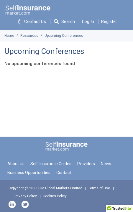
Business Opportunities (28, 172)
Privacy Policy (25, 196)
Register (109, 21)
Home (9, 36)
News (106, 163)
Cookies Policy (55, 196)
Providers (86, 163)
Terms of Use (99, 188)
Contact (63, 172)
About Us (15, 163)
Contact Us (31, 21)
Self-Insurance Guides (50, 163)
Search (64, 21)
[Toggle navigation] (124, 8)
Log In (88, 21)
